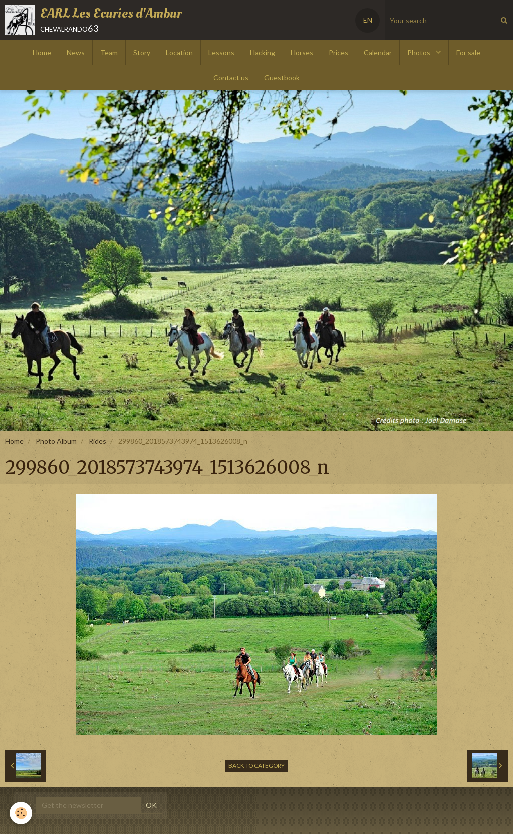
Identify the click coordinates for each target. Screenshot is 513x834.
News (76, 52)
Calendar (378, 52)
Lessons (221, 52)
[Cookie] (21, 813)
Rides (97, 441)
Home (42, 52)
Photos (419, 52)
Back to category (256, 765)
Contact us (230, 77)
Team (109, 52)
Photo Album (56, 441)
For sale (468, 52)
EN (367, 20)
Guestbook (282, 77)
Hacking (262, 52)
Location (179, 52)
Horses (302, 52)
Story (141, 52)
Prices (338, 52)
